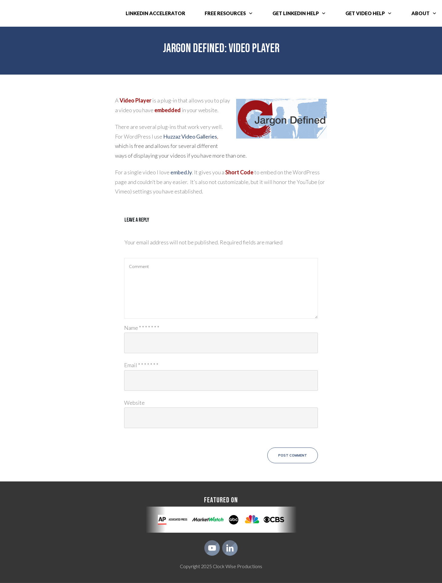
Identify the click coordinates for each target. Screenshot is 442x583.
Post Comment (292, 455)
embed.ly (181, 172)
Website (134, 402)
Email (141, 365)
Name (141, 327)
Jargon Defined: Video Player (221, 48)
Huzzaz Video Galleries (190, 136)
